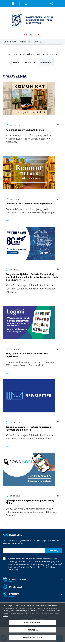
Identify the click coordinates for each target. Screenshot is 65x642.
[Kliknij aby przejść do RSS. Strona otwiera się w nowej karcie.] (58, 125)
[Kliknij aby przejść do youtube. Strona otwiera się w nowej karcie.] (26, 35)
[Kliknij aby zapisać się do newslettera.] (53, 550)
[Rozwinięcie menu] (32, 579)
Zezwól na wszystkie (32, 637)
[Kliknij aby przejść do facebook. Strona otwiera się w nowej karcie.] (31, 35)
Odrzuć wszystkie (32, 622)
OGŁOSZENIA (46, 62)
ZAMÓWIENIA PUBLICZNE (24, 62)
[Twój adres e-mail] (24, 550)
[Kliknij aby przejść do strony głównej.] (26, 3)
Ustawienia (33, 630)
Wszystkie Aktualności (20, 54)
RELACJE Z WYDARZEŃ (47, 54)
